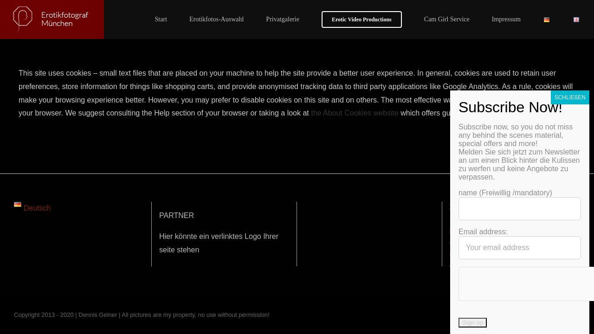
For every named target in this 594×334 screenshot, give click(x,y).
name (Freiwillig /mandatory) (505, 267)
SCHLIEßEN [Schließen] (570, 172)
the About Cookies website (355, 113)
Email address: (483, 306)
